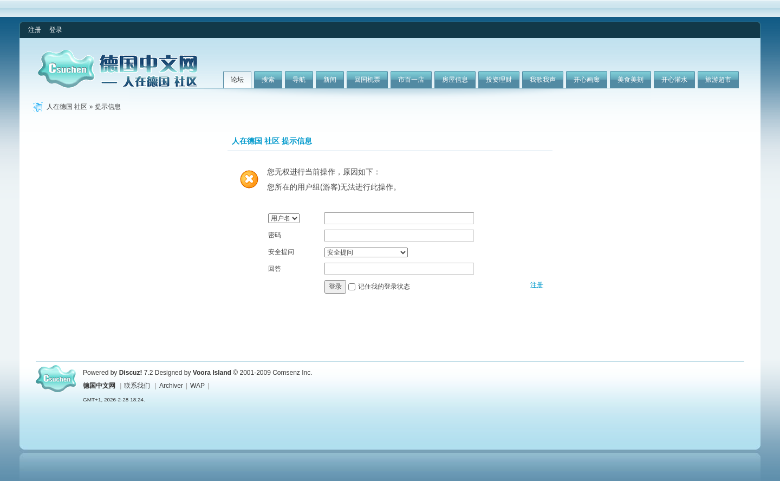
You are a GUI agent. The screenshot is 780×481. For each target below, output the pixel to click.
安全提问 (281, 252)
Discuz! (130, 372)
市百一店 (411, 79)
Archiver (171, 385)
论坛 (237, 79)
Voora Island (212, 372)
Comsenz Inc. (292, 372)
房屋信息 (455, 79)
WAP (197, 385)
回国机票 (367, 79)
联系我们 (137, 385)
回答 (274, 268)
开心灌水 (674, 79)
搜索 (268, 79)
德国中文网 (99, 385)
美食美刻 (631, 79)
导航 (299, 79)
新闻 (329, 79)
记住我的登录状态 (384, 286)
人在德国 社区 (67, 106)
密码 (274, 235)
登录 (55, 30)
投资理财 (499, 79)
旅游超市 (718, 79)
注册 (34, 30)
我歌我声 (543, 79)
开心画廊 (587, 79)
